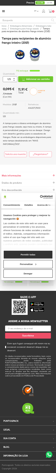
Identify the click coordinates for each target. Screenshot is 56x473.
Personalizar (28, 264)
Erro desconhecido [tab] (12, 190)
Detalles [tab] (28, 205)
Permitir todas (28, 254)
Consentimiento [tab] (11, 205)
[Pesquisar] (28, 20)
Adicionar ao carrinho (36, 79)
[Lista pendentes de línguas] (36, 11)
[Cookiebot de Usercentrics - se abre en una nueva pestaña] (40, 197)
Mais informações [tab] (11, 175)
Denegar (28, 273)
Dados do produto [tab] (12, 182)
